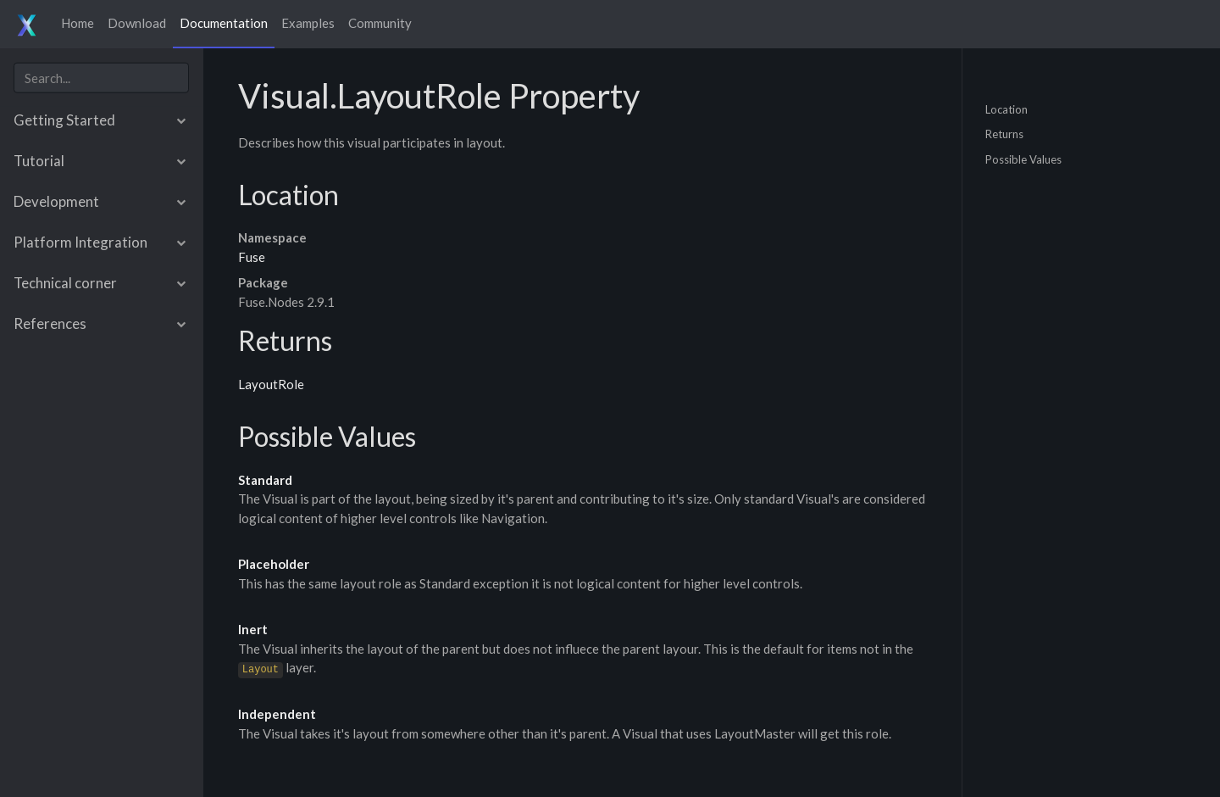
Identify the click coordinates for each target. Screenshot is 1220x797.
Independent (277, 714)
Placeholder (273, 563)
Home (77, 23)
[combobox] (101, 77)
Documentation (224, 23)
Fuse (251, 257)
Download (137, 23)
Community (380, 23)
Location (1006, 108)
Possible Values (1023, 158)
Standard (265, 480)
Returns (1004, 134)
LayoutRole (271, 384)
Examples (308, 23)
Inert (253, 629)
